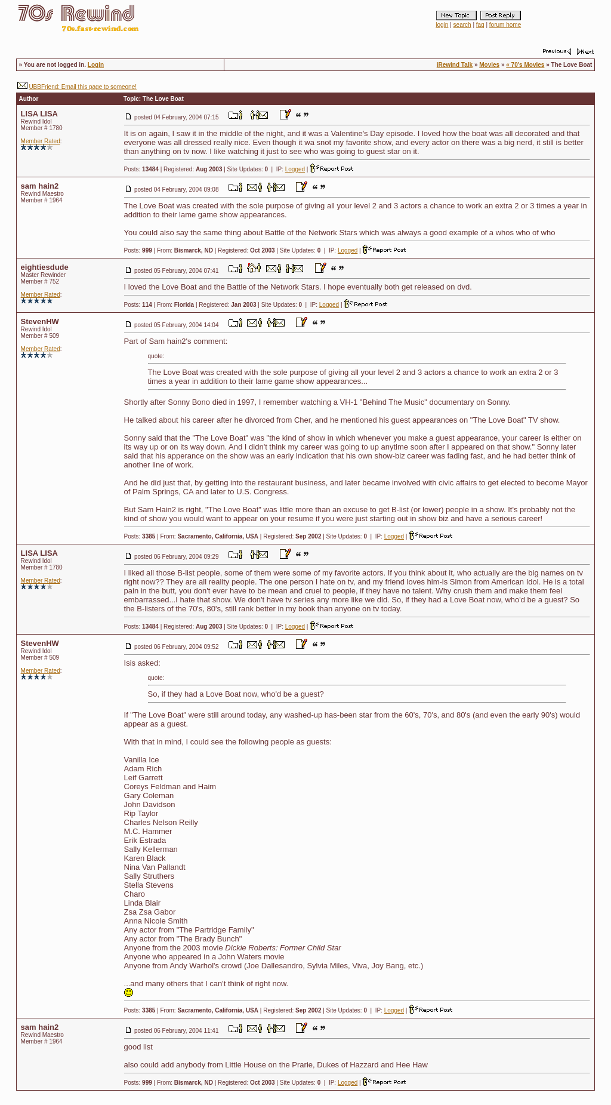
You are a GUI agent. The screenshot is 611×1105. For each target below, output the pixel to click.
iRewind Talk (455, 64)
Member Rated (40, 141)
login (442, 24)
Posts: (141, 169)
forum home (505, 24)
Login (96, 64)
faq (480, 24)
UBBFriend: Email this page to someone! (83, 87)
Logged (295, 169)
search (462, 24)
